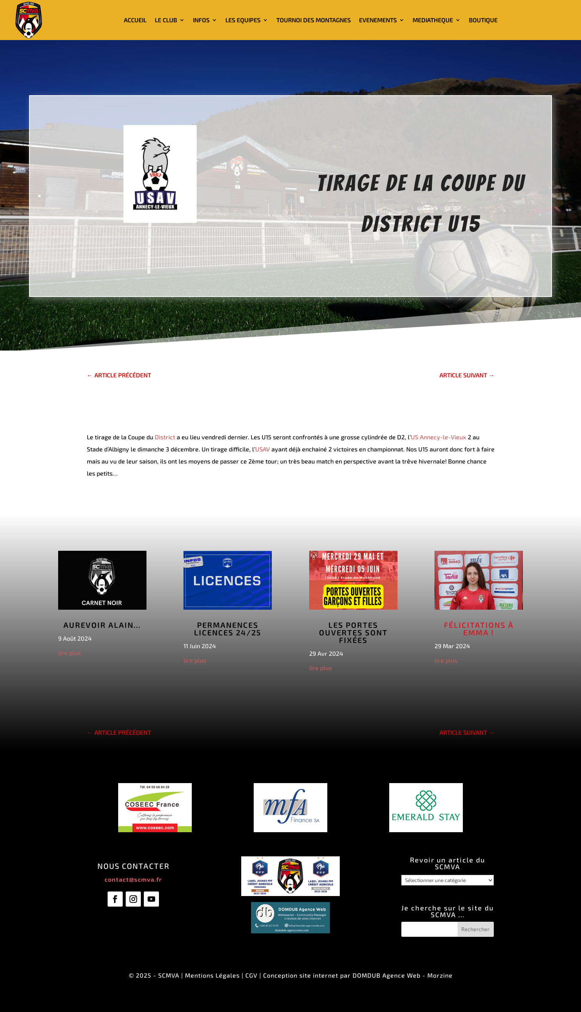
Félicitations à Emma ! (479, 628)
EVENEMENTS (378, 19)
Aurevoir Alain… (102, 624)
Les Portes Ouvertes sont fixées (353, 632)
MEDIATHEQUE (433, 19)
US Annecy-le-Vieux (438, 436)
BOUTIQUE (483, 19)
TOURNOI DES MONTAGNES (313, 19)
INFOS (201, 19)
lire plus (69, 652)
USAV (262, 449)
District (165, 436)
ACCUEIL (135, 19)
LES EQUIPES (242, 19)
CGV (251, 975)
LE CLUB (166, 19)
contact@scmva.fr (133, 879)
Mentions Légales (212, 975)
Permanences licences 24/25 (227, 628)
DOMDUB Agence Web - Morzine (403, 975)
